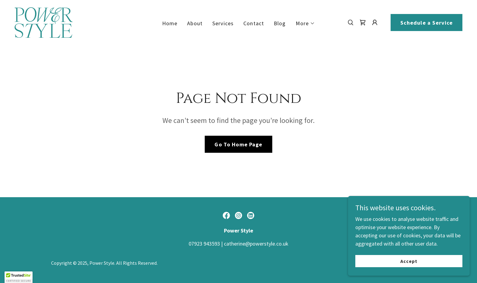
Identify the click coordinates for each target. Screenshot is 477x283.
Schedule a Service (426, 22)
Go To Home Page (238, 144)
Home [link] (170, 23)
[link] (44, 21)
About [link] (195, 23)
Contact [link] (253, 23)
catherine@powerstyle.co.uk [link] (256, 243)
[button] (305, 23)
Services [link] (223, 23)
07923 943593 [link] (204, 243)
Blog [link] (280, 23)
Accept (408, 261)
